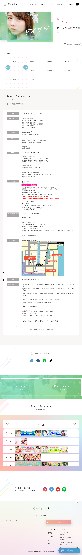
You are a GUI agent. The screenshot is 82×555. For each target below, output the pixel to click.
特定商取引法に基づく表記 (66, 542)
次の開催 (76, 44)
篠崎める (32, 61)
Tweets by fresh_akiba (12, 521)
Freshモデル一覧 (64, 532)
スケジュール (63, 529)
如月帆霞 (67, 70)
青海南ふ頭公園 (26, 132)
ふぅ (14, 70)
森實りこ (67, 61)
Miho (32, 70)
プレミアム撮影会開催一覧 (29, 235)
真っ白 (14, 61)
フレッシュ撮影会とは (65, 537)
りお (14, 80)
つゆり (32, 80)
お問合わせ (58, 522)
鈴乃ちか (49, 70)
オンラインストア (64, 547)
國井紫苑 (49, 61)
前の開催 (69, 44)
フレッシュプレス (64, 545)
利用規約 (41, 329)
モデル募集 (62, 534)
